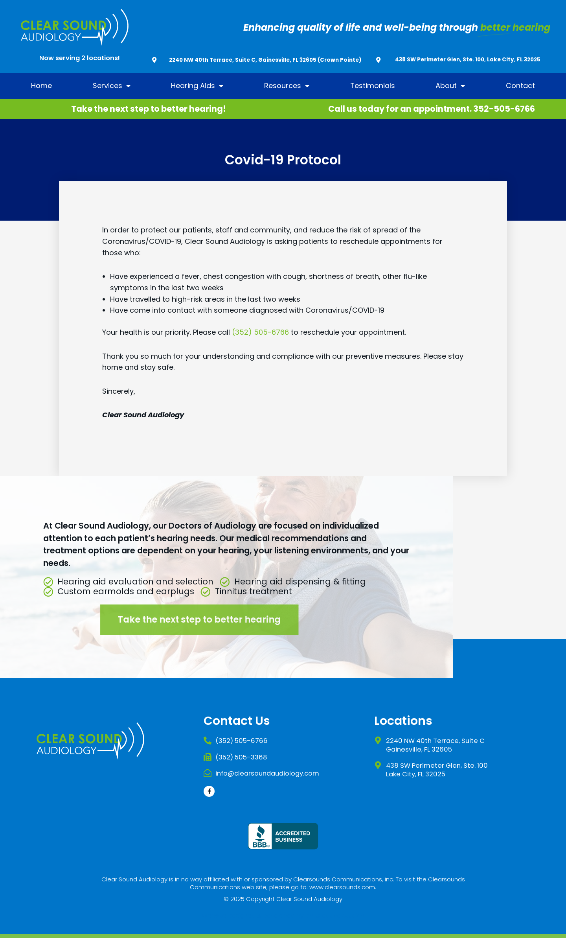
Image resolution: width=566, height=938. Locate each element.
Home (41, 85)
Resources (286, 85)
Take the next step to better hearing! (148, 108)
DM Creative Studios (334, 915)
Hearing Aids (197, 85)
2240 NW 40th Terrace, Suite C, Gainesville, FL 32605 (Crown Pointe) (265, 60)
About (450, 85)
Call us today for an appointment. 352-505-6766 (431, 108)
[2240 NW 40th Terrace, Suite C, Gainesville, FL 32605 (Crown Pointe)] (154, 60)
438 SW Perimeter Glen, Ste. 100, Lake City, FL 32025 (467, 59)
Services (111, 85)
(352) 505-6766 (260, 332)
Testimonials (372, 85)
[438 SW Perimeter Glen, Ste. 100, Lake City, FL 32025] (378, 60)
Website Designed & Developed (248, 915)
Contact (520, 85)
